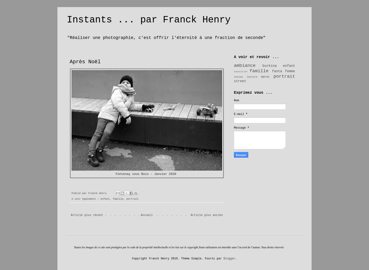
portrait (132, 199)
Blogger (229, 258)
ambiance (245, 65)
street (240, 81)
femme (290, 71)
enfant (105, 199)
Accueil (147, 215)
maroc (265, 77)
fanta (277, 71)
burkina (269, 66)
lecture (252, 77)
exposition (241, 71)
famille (118, 199)
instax (238, 77)
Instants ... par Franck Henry (149, 20)
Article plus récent (87, 215)
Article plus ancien (207, 215)
